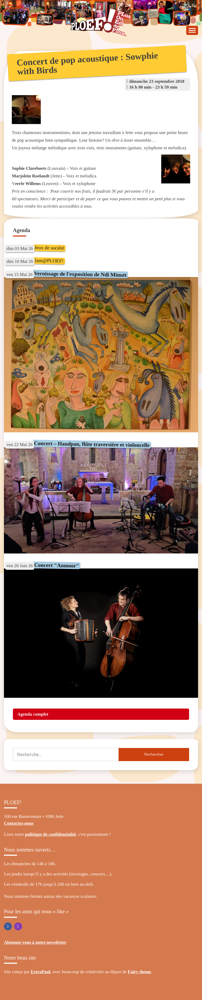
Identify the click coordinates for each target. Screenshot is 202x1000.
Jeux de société (49, 248)
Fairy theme (139, 971)
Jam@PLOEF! (48, 261)
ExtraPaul (40, 971)
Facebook (8, 926)
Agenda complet (32, 714)
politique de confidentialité (50, 834)
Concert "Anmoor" (56, 565)
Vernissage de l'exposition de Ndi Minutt (80, 274)
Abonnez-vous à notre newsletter (35, 942)
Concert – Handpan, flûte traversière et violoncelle (92, 444)
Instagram (18, 926)
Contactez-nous (18, 823)
